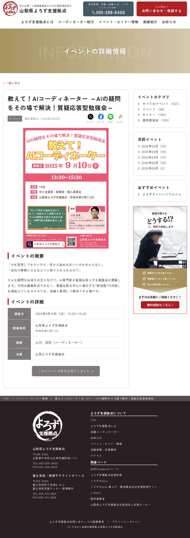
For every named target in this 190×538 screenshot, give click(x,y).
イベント (149, 109)
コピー (120, 118)
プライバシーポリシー (126, 522)
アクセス (96, 455)
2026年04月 (150, 157)
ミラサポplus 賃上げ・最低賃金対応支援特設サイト (124, 487)
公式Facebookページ (105, 469)
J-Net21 (96, 493)
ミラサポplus (99, 481)
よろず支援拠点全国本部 (106, 475)
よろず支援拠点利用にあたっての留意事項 (76, 522)
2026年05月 (150, 162)
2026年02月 (150, 146)
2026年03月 (150, 151)
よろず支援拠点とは (104, 426)
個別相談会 (151, 120)
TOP (6, 398)
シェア (90, 118)
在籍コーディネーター (105, 432)
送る (111, 118)
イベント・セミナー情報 (32, 398)
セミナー (149, 114)
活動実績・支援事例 (104, 449)
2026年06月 (150, 168)
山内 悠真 (43, 342)
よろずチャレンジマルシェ (161, 194)
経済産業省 (98, 498)
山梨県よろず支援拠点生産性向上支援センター (121, 504)
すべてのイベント (156, 103)
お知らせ (96, 438)
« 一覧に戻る (11, 83)
